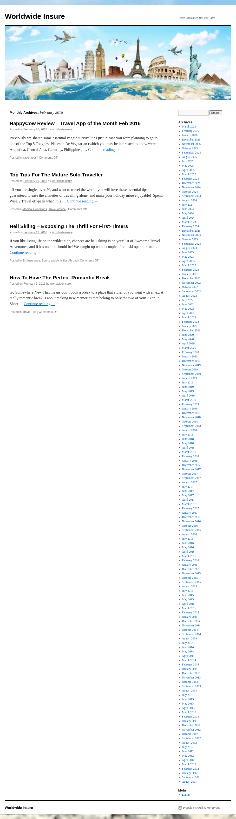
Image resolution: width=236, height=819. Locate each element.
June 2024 (188, 209)
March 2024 (189, 222)
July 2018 (187, 434)
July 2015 (187, 590)
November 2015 (191, 573)
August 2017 (189, 482)
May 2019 (188, 391)
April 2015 (188, 603)
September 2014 (191, 634)
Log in (186, 794)
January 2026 (189, 135)
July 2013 (187, 695)
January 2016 (189, 564)
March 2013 (189, 712)
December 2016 (191, 517)
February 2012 (190, 768)
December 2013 (191, 673)
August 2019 (189, 378)
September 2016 (191, 530)
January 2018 (189, 460)
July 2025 (187, 161)
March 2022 (189, 317)
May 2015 (188, 599)
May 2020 (188, 339)
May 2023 (188, 256)
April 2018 (188, 447)
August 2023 (189, 248)
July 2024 (187, 204)
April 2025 (188, 170)
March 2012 (189, 764)
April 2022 (188, 313)
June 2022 (188, 304)
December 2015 (191, 569)
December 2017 (191, 465)
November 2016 (191, 521)
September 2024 (191, 196)
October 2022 (190, 287)
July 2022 (187, 300)
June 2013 (188, 699)
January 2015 (189, 616)
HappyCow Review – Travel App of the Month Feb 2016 (75, 123)
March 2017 (189, 504)
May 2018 (188, 443)
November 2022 (191, 282)
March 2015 (189, 608)
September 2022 (191, 291)
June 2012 (188, 751)
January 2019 (189, 408)
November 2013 (191, 677)
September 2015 (191, 582)
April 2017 (188, 499)
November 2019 (191, 365)
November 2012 (191, 729)
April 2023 (188, 261)
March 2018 (189, 452)
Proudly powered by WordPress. (201, 807)
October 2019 (190, 369)
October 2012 (190, 734)
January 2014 (189, 669)
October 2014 (190, 629)
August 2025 (189, 157)
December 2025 (191, 139)
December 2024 (191, 183)
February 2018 (190, 456)
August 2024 (189, 200)
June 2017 (188, 491)
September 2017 (191, 478)
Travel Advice (57, 209)
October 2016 (190, 525)
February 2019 (190, 404)
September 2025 (191, 152)
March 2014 (189, 660)
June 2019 (188, 387)
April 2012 (188, 760)
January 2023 (189, 274)
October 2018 (190, 421)
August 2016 (189, 534)
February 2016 (190, 560)
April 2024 (188, 217)
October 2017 (190, 473)
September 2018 (191, 426)
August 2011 (189, 781)
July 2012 (187, 747)
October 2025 (190, 148)
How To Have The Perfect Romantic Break (60, 277)
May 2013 (188, 703)
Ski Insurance (31, 260)
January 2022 (189, 326)
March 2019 (189, 400)
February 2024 (190, 226)
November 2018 (191, 417)
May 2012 (188, 755)
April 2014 (188, 656)
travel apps (29, 157)
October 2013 (190, 682)
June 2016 (188, 543)
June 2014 (188, 647)
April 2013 (188, 708)
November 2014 (191, 625)
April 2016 (188, 551)
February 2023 (190, 269)
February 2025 (190, 178)
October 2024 (190, 191)
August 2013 (189, 690)
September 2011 (191, 777)
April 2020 (188, 343)
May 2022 (188, 308)
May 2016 (188, 547)
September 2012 (191, 738)
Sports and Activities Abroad (60, 260)
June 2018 (188, 439)
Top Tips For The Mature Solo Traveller (56, 174)
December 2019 (191, 361)
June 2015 (188, 595)
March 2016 (189, 556)
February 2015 (190, 612)
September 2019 (191, 374)
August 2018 (189, 430)
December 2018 (191, 413)
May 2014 (188, 651)
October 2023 (190, 239)
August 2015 (189, 586)
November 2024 (191, 187)
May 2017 (188, 495)
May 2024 (188, 213)
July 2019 (187, 382)
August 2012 (189, 742)
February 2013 (190, 716)
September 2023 (191, 243)
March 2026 (189, 126)
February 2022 (190, 321)
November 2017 (191, 469)
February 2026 (190, 131)
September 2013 (191, 686)
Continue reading (104, 150)
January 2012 (189, 773)
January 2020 (189, 356)
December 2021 (191, 330)
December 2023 (191, 230)
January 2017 (189, 512)
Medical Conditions (34, 209)
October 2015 (190, 577)
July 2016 (187, 538)
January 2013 (189, 721)
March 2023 (189, 265)
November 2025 (191, 144)
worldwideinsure (62, 129)
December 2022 (191, 278)
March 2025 (189, 174)
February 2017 (190, 508)
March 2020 (189, 347)
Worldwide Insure (35, 16)
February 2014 (190, 664)
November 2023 (191, 235)
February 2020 (190, 352)
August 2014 (189, 638)
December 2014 (191, 621)
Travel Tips (29, 312)
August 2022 (189, 295)
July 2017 (187, 486)
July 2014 (187, 642)
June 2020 (188, 334)
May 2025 (188, 165)
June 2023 (188, 252)
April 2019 (188, 395)
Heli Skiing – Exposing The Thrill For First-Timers (69, 226)
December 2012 (191, 725)
